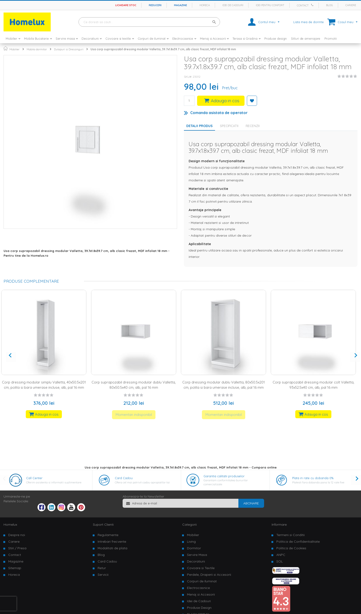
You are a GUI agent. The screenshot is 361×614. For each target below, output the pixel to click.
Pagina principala (6, 48)
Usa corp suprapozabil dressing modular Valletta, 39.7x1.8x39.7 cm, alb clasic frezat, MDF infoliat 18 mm (163, 49)
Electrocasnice (198, 588)
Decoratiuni (196, 561)
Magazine (180, 5)
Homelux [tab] (10, 524)
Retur (102, 568)
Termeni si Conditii (290, 535)
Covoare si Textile (201, 568)
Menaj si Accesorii (201, 594)
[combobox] (149, 22)
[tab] (230, 126)
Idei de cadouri (232, 5)
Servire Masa (197, 555)
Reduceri (155, 5)
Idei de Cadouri (199, 601)
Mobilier (14, 49)
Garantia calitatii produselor (224, 476)
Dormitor (194, 548)
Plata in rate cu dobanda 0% (312, 478)
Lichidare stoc (125, 5)
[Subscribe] (251, 503)
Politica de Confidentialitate (298, 541)
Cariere (350, 5)
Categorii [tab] (189, 524)
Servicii (103, 574)
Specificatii (229, 126)
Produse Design (199, 607)
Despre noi (16, 535)
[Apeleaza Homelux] (313, 5)
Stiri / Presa (17, 548)
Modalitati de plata (112, 548)
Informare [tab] (279, 524)
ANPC (280, 555)
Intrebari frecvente (112, 541)
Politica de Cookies (291, 548)
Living (191, 541)
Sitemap (14, 568)
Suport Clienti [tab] (103, 524)
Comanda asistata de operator (219, 112)
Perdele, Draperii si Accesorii (209, 574)
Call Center (34, 478)
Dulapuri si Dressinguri (68, 49)
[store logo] (27, 22)
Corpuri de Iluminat (202, 581)
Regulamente (108, 535)
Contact (303, 5)
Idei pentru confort (270, 5)
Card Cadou (124, 478)
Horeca (204, 5)
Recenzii (253, 126)
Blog (329, 5)
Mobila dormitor (37, 49)
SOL (279, 561)
